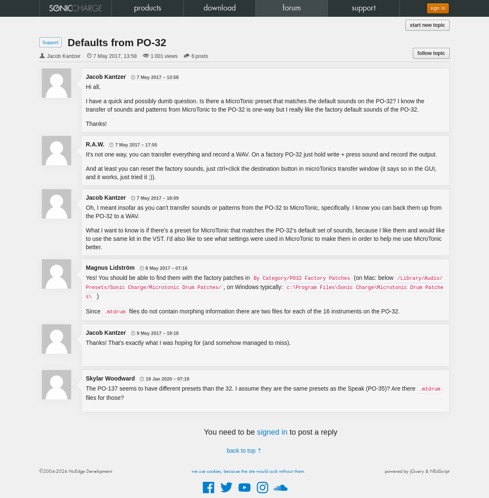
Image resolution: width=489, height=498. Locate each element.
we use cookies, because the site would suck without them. (248, 471)
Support (50, 42)
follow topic (431, 53)
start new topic (427, 25)
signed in (272, 432)
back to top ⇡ (244, 450)
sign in (437, 8)
